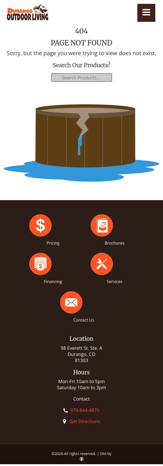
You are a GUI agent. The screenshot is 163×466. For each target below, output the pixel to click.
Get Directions (85, 421)
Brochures (114, 243)
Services (114, 281)
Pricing (52, 243)
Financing (53, 281)
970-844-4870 (85, 410)
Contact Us (83, 320)
